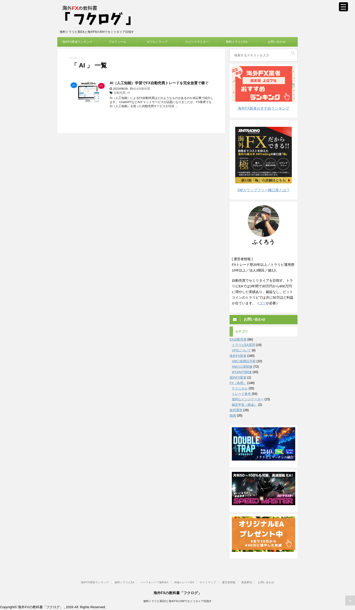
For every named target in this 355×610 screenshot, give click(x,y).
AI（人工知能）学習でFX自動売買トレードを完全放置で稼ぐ (159, 83)
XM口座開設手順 (244, 361)
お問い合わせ (276, 41)
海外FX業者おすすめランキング (263, 108)
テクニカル (240, 388)
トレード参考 (241, 394)
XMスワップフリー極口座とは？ (263, 190)
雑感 (233, 415)
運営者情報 (228, 582)
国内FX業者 (238, 377)
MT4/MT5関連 (242, 372)
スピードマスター (197, 41)
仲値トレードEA (184, 582)
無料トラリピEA (236, 41)
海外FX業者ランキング (77, 41)
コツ (262, 303)
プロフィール (117, 41)
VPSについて (241, 350)
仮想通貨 (236, 410)
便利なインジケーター (248, 399)
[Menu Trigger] (343, 6)
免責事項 (246, 582)
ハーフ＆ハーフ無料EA (154, 582)
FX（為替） (238, 383)
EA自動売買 (142, 88)
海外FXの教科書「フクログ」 (177, 593)
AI (128, 92)
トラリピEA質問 (243, 345)
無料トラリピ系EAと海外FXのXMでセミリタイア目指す (177, 601)
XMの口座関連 (242, 366)
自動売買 (119, 92)
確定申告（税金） (244, 404)
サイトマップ (208, 582)
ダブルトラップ (157, 41)
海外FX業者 (238, 356)
